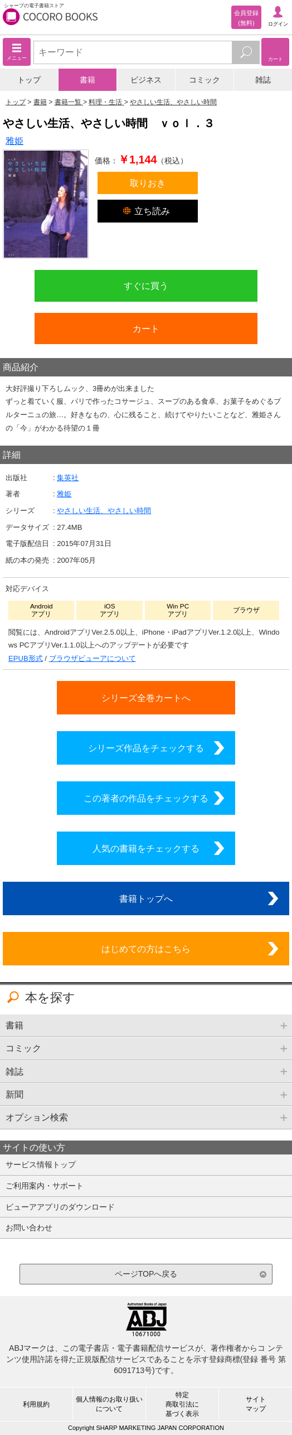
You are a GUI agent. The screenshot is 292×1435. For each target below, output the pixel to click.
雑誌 (263, 79)
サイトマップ (256, 1404)
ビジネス (146, 79)
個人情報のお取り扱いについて (109, 1404)
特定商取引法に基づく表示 (182, 1404)
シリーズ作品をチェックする (146, 748)
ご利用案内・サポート (45, 1185)
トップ (29, 79)
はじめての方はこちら (146, 949)
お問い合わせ (29, 1227)
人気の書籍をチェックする (146, 848)
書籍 (87, 79)
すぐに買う (146, 286)
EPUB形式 (25, 658)
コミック (204, 79)
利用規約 (36, 1404)
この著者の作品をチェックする (146, 798)
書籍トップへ (146, 898)
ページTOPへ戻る (146, 1273)
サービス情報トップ (41, 1164)
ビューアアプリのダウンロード (60, 1206)
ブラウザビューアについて (92, 658)
